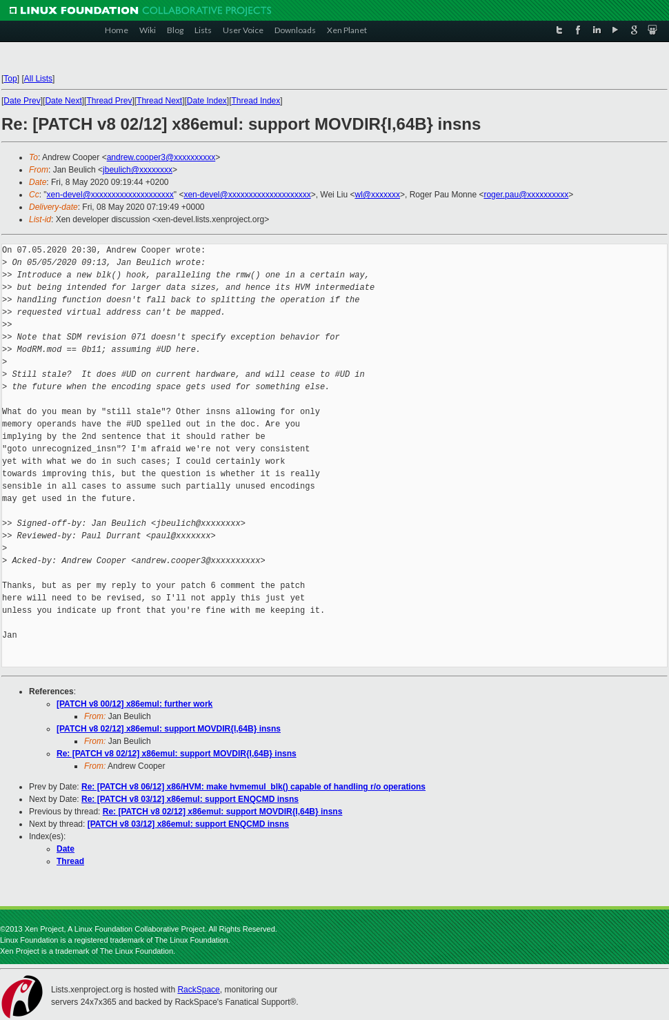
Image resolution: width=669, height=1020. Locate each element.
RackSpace (198, 989)
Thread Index (256, 101)
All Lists (38, 79)
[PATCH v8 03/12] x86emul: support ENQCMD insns (188, 824)
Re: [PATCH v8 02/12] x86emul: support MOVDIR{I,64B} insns (177, 753)
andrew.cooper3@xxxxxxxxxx (161, 157)
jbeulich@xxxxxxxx (137, 170)
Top (10, 79)
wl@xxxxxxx (377, 194)
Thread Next (159, 101)
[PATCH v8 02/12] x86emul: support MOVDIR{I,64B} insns (169, 729)
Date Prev (21, 101)
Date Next (63, 101)
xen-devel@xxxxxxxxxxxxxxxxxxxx (110, 194)
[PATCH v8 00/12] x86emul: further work (134, 704)
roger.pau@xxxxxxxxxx (525, 194)
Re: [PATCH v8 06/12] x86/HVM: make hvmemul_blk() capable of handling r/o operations (253, 787)
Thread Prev (109, 101)
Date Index (207, 101)
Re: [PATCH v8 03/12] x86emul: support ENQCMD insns (190, 799)
